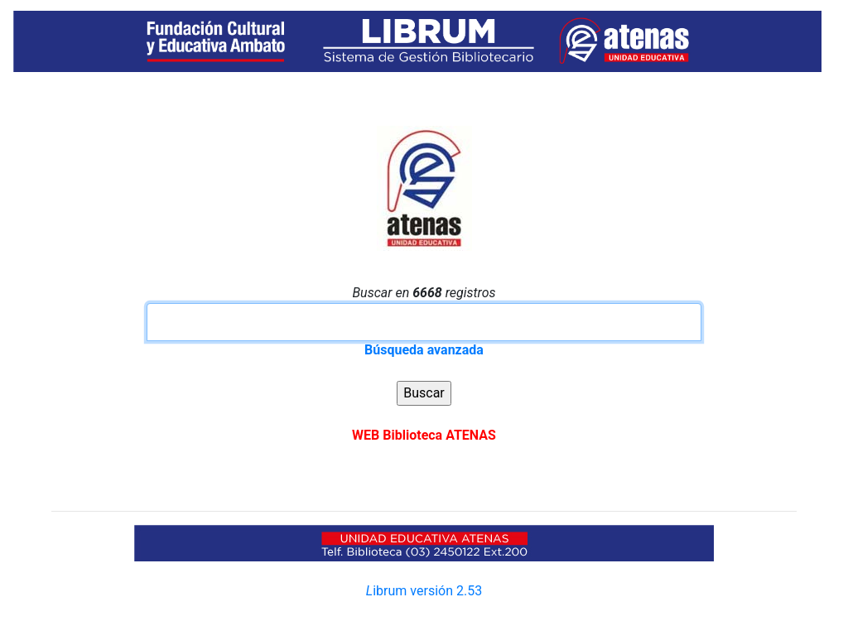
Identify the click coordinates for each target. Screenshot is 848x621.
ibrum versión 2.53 (424, 591)
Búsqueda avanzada (424, 350)
